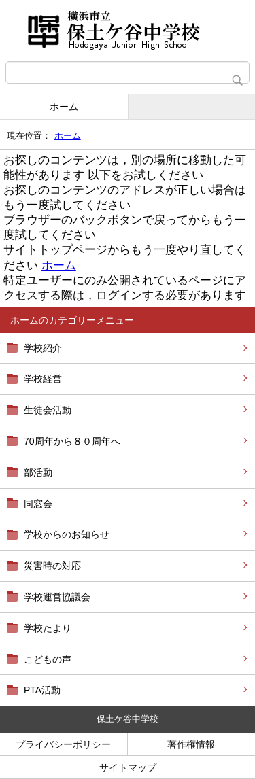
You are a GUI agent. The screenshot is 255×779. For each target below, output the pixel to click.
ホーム (64, 106)
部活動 (38, 472)
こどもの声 (47, 659)
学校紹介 (43, 348)
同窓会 (38, 503)
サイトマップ (127, 767)
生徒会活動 (47, 409)
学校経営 (43, 378)
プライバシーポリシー (63, 744)
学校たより (47, 628)
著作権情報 (191, 744)
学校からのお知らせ (66, 534)
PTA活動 (42, 690)
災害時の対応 (52, 565)
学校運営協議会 (57, 596)
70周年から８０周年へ (72, 441)
